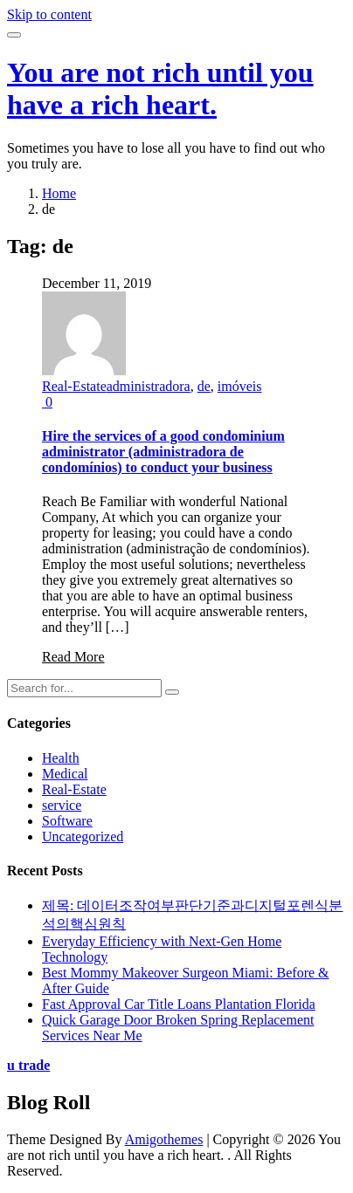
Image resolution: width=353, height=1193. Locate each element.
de (204, 386)
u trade (28, 1065)
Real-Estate (74, 386)
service (61, 805)
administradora (148, 386)
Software (67, 820)
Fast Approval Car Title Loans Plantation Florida (178, 1004)
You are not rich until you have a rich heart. (160, 88)
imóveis (240, 386)
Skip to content (49, 14)
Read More (73, 656)
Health (61, 758)
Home (59, 193)
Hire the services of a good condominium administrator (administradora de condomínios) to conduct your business (163, 452)
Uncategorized (82, 836)
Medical (64, 773)
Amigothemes (164, 1139)
